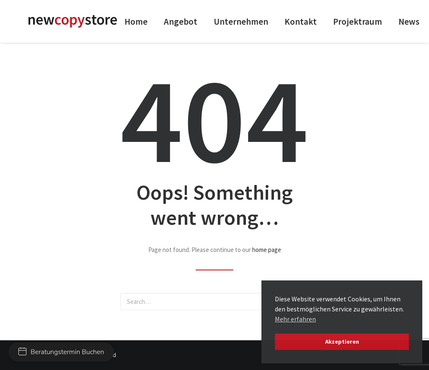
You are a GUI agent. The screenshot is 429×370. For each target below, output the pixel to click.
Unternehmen (241, 21)
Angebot (180, 21)
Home (135, 21)
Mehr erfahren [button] (295, 319)
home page (266, 250)
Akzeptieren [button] (342, 341)
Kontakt (300, 21)
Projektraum (357, 21)
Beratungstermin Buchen (61, 352)
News (408, 21)
